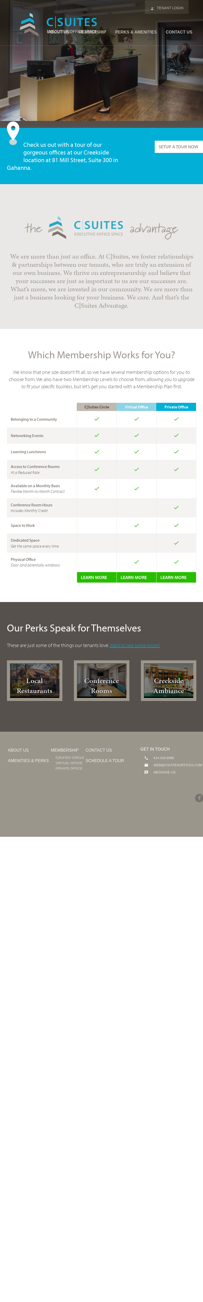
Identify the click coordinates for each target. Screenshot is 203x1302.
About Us (59, 32)
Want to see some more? (135, 645)
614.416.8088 (163, 758)
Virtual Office (69, 763)
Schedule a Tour (105, 761)
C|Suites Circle (70, 758)
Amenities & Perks (28, 761)
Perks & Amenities (136, 32)
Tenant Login (166, 8)
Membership (92, 32)
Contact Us (179, 32)
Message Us (164, 772)
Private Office (69, 768)
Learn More (94, 577)
